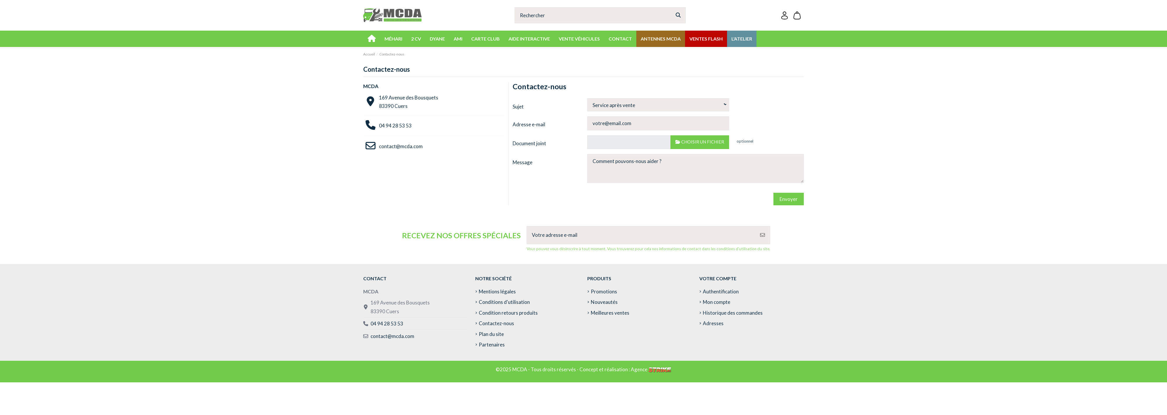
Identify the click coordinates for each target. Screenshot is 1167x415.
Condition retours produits (508, 313)
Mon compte (716, 302)
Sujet (518, 107)
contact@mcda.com (401, 146)
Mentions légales (497, 291)
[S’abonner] (762, 235)
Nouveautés (604, 302)
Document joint (529, 143)
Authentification (721, 291)
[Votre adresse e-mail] (641, 235)
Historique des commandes (733, 313)
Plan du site (491, 334)
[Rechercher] (678, 15)
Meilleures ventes (610, 313)
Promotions (604, 291)
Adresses (713, 323)
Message (522, 162)
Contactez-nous (496, 323)
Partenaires (492, 345)
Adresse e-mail (529, 124)
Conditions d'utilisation (504, 302)
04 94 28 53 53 (395, 125)
